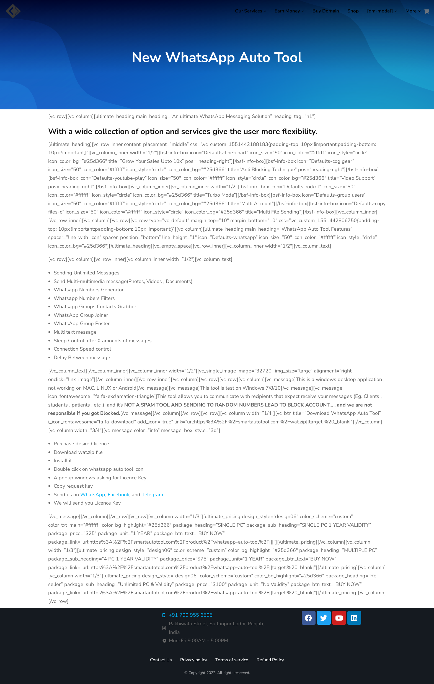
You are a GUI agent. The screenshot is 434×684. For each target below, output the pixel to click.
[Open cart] (426, 11)
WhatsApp (92, 494)
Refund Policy (270, 660)
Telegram (152, 494)
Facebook (118, 494)
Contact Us (161, 660)
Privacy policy (193, 660)
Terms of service (231, 660)
